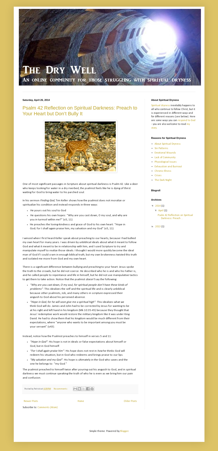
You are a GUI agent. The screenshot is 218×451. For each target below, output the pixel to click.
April (161, 210)
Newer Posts (31, 401)
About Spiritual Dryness (168, 144)
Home (81, 401)
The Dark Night (163, 180)
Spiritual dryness (160, 105)
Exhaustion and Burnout (168, 166)
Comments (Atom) (47, 407)
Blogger (124, 431)
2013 (158, 226)
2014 (158, 206)
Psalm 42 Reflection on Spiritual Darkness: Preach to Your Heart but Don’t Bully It (80, 110)
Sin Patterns (161, 148)
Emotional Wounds (165, 153)
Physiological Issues (166, 162)
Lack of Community (165, 157)
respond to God (186, 120)
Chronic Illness (163, 171)
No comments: (61, 389)
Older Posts (130, 401)
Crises (158, 175)
